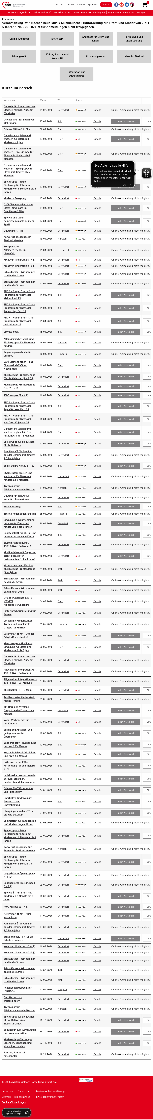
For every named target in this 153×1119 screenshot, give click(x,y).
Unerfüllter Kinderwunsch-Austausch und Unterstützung (19, 801)
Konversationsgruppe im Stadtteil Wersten (17, 238)
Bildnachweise (22, 1097)
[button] (145, 5)
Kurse (104, 4)
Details (97, 110)
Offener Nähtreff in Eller (17, 129)
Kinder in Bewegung (15, 198)
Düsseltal (63, 523)
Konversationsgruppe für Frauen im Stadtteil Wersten (19, 848)
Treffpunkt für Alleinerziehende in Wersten (19, 487)
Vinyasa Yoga (11, 332)
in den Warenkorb (125, 121)
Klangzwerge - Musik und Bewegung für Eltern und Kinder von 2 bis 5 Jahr (18, 647)
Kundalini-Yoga (12, 506)
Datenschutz (25, 1091)
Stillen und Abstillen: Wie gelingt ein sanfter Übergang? (18, 733)
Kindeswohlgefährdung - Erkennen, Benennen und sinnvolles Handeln (18, 1043)
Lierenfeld (63, 250)
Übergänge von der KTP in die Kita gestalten (18, 813)
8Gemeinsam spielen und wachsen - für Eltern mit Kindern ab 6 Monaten (18, 476)
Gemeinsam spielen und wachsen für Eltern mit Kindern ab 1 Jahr (17, 139)
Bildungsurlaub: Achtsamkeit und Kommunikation (20, 1031)
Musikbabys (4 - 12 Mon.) (18, 690)
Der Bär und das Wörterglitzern (13, 999)
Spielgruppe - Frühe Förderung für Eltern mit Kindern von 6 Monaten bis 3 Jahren (20, 187)
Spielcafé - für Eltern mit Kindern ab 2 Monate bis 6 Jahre (18, 896)
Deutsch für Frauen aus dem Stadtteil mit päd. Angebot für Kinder (19, 110)
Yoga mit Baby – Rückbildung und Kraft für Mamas (20, 744)
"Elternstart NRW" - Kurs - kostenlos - (18, 915)
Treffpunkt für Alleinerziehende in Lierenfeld (15, 250)
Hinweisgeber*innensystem (49, 1097)
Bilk (60, 121)
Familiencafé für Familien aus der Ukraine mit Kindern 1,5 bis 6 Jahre (19, 455)
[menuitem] (57, 4)
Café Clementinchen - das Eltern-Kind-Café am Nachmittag (18, 365)
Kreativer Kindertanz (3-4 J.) (19, 260)
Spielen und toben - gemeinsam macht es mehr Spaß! (19, 221)
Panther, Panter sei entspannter (14, 1054)
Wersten (62, 239)
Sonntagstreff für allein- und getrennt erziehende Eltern (20, 534)
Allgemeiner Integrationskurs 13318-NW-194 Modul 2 (20, 671)
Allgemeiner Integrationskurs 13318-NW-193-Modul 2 (20, 681)
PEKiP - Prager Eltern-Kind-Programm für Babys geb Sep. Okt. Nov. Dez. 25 (19, 406)
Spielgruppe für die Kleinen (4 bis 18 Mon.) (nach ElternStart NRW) (19, 1020)
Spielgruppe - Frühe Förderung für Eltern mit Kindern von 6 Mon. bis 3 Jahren (18, 862)
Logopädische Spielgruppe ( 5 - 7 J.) (19, 884)
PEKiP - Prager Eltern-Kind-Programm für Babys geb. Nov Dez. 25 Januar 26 (19, 419)
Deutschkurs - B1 (13, 231)
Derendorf (63, 110)
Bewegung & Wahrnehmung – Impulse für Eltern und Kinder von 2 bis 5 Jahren (20, 523)
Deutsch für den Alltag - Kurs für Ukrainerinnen (17, 497)
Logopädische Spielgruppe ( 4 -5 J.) (19, 875)
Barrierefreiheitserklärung (50, 1091)
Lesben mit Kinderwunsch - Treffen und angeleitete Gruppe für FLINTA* (19, 624)
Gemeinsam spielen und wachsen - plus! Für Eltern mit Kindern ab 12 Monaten (19, 432)
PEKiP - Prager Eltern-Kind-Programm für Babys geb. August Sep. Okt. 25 (19, 308)
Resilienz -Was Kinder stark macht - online (19, 699)
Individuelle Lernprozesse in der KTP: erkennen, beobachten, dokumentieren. (20, 779)
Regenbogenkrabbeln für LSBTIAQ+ (18, 354)
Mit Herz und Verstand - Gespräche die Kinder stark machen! (19, 710)
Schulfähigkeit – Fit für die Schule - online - (18, 938)
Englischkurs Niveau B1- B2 (19, 466)
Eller (60, 129)
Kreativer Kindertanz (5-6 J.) (19, 266)
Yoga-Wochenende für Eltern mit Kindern (20, 721)
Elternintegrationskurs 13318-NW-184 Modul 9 (17, 544)
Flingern (62, 354)
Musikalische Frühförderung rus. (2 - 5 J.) (19, 386)
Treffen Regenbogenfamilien (20, 514)
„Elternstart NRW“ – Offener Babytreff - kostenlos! (19, 635)
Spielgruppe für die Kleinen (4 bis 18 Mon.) (19, 443)
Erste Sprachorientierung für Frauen (20, 612)
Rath (60, 569)
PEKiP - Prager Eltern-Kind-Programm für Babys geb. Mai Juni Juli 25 (19, 295)
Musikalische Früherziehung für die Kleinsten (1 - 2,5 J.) (19, 376)
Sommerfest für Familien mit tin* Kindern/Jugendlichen (20, 822)
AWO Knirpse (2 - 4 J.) (16, 395)
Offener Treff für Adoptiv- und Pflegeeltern (18, 790)
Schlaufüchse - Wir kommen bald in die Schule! (19, 273)
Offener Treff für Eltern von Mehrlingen (19, 121)
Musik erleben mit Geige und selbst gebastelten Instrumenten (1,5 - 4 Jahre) (20, 556)
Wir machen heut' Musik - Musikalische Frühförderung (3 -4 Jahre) (19, 569)
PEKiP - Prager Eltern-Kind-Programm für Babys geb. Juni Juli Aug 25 (19, 321)
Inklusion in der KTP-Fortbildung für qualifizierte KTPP (19, 765)
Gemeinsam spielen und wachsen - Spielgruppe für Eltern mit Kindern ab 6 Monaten (18, 154)
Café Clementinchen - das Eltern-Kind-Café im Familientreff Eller (18, 208)
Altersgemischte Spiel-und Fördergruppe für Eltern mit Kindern (19, 342)
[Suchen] (138, 4)
